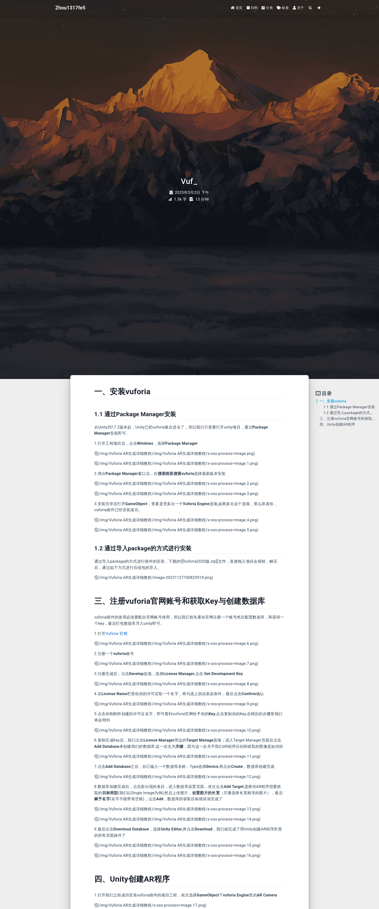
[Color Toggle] (319, 7)
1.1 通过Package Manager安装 (349, 407)
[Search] (310, 7)
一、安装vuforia (333, 401)
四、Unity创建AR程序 (337, 424)
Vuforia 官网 (116, 633)
